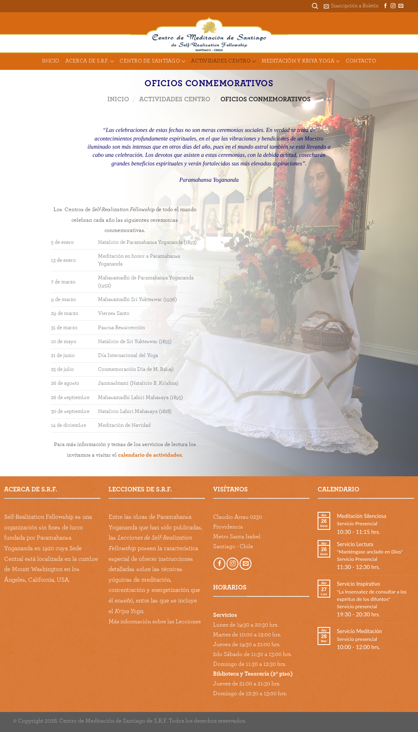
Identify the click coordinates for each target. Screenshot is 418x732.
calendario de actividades (150, 455)
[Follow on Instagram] (393, 6)
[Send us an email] (400, 6)
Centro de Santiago (152, 61)
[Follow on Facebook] (385, 6)
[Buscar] (315, 6)
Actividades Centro (223, 61)
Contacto (361, 61)
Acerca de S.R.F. (89, 61)
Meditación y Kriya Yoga (301, 61)
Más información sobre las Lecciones (155, 621)
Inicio (51, 61)
